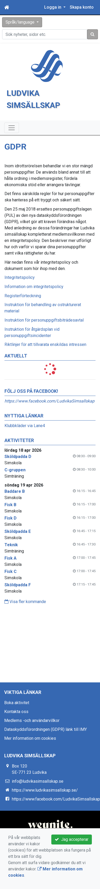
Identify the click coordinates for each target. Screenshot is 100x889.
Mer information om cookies (30, 738)
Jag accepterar (71, 839)
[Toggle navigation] (11, 128)
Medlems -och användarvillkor (31, 720)
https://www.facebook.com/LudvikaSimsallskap (49, 401)
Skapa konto (82, 7)
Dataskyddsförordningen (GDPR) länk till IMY (45, 729)
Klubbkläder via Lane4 (24, 425)
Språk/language (21, 22)
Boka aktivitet (16, 702)
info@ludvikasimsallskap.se (37, 781)
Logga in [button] (53, 7)
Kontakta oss (16, 711)
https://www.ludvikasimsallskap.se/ (45, 790)
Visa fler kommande (25, 601)
